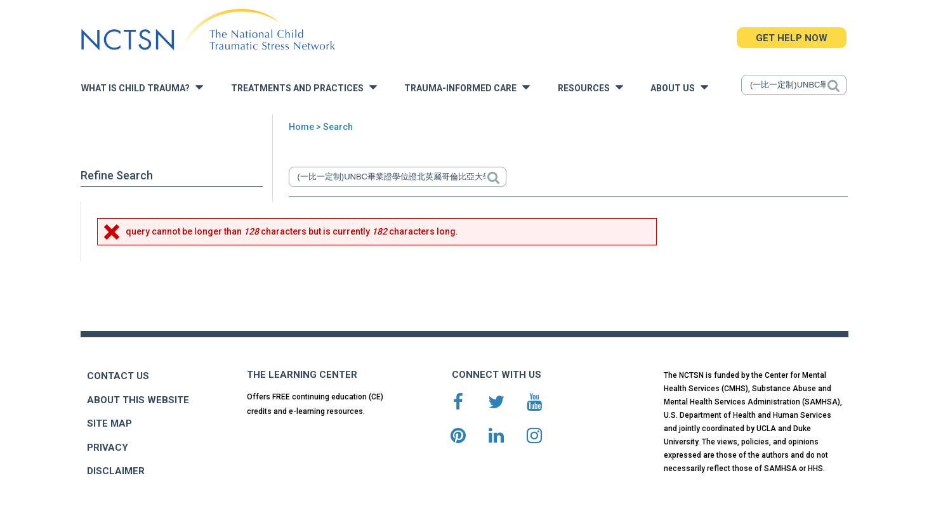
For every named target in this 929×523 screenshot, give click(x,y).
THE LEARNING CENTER (302, 374)
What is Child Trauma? (142, 87)
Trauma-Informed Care (467, 87)
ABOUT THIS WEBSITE (138, 400)
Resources (590, 87)
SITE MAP (109, 423)
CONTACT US (118, 376)
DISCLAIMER (116, 471)
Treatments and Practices (304, 87)
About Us (679, 87)
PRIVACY (107, 447)
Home (301, 127)
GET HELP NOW (791, 38)
